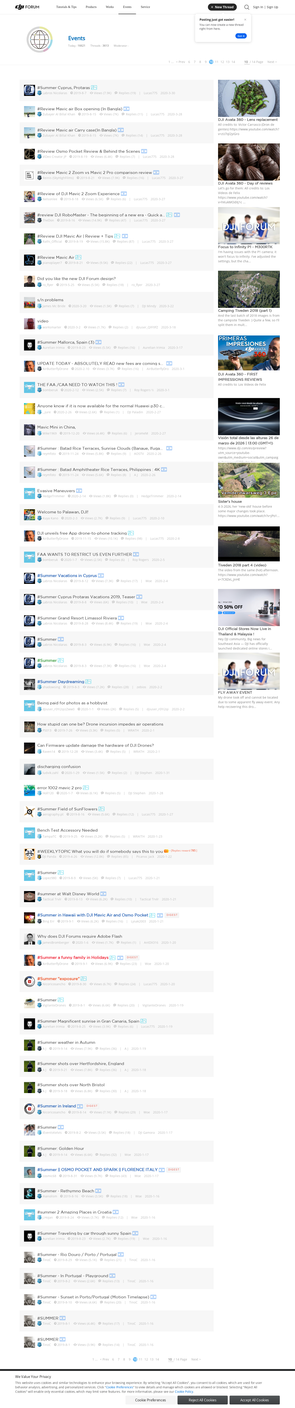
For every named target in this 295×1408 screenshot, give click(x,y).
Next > (272, 62)
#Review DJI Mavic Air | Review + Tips (75, 236)
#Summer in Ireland (56, 1106)
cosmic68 (49, 1176)
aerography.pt (53, 814)
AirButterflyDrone (55, 369)
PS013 (47, 730)
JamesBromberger (56, 942)
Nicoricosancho (54, 984)
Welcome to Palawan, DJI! (62, 512)
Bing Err (48, 921)
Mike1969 (50, 433)
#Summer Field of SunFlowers (67, 809)
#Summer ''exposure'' (58, 979)
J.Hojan (48, 1217)
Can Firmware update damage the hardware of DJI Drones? (95, 745)
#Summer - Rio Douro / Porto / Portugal (77, 1254)
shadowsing (51, 687)
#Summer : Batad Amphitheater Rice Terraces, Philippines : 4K (98, 469)
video (43, 321)
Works (110, 7)
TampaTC (49, 836)
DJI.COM (208, 1379)
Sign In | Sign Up (265, 7)
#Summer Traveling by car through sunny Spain (84, 1233)
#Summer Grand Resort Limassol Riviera (77, 618)
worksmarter (52, 327)
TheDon (48, 220)
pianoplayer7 (52, 263)
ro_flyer (48, 285)
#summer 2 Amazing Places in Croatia (74, 1212)
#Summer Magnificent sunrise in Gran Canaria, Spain (88, 1021)
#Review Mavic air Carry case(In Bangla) (77, 130)
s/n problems (50, 300)
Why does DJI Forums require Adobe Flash (79, 936)
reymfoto (49, 454)
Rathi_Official (52, 241)
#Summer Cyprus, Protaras (63, 88)
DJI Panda (49, 856)
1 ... (171, 62)
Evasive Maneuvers (56, 491)
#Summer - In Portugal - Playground (72, 1276)
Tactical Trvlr (52, 899)
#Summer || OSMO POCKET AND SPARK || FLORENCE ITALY (97, 1170)
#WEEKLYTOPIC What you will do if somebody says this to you (100, 851)
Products (91, 7)
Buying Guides (245, 1379)
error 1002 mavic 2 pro (59, 788)
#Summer (47, 639)
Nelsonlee (50, 199)
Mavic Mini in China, (56, 427)
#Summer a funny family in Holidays (72, 957)
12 (222, 62)
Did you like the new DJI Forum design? (76, 278)
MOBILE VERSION (186, 1379)
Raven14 (49, 751)
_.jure (47, 412)
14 (233, 62)
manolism (50, 1196)
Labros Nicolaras (55, 93)
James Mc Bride (54, 306)
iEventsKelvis (52, 1132)
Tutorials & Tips (66, 7)
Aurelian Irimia (54, 347)
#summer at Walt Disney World (68, 894)
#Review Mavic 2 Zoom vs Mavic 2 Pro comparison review (94, 172)
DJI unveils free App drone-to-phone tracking (82, 533)
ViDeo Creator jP (54, 156)
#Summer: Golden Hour (60, 1148)
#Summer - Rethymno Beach (65, 1191)
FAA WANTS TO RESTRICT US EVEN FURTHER (84, 554)
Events (127, 7)
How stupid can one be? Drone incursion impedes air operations (100, 724)
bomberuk (50, 390)
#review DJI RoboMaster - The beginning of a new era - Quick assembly (101, 215)
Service (145, 7)
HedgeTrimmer (54, 496)
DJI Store (224, 1379)
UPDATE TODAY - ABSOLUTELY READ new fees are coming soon (101, 363)
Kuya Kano (50, 518)
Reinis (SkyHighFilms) (58, 178)
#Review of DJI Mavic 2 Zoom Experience (78, 194)
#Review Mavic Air (55, 257)
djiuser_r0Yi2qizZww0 (59, 709)
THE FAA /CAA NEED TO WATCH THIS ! (77, 385)
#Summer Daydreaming (60, 682)
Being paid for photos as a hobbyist (72, 703)
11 (216, 62)
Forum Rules (130, 1379)
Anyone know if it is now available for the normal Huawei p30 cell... (101, 406)
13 (228, 62)
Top (277, 1379)
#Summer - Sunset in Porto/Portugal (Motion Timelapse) (93, 1297)
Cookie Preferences (107, 1379)
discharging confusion (59, 766)
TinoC (47, 1260)
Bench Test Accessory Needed (67, 830)
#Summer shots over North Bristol (71, 1085)
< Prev (180, 62)
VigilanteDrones (54, 1005)
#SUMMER (47, 1318)
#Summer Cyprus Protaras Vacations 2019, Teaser (86, 597)
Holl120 (48, 793)
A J (44, 1048)
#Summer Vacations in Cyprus (67, 575)
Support (264, 1379)
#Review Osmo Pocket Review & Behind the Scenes (88, 151)
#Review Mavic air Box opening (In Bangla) (79, 109)
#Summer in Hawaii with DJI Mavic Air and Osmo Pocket (92, 915)
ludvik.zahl (50, 773)
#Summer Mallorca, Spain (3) (65, 342)
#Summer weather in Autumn (66, 1042)
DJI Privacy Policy (80, 1379)
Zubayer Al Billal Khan (59, 114)
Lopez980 (49, 878)
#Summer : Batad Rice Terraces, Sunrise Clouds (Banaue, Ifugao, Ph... (101, 448)
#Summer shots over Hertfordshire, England (80, 1063)
